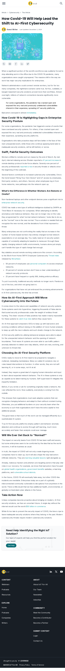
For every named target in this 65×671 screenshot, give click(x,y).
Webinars (5, 584)
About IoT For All (40, 584)
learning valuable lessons (35, 458)
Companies (6, 618)
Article (4, 12)
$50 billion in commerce (36, 506)
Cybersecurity (14, 12)
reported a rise (26, 167)
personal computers (38, 264)
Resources (6, 595)
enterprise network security (13, 203)
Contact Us (37, 641)
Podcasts (5, 589)
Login (35, 636)
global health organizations (15, 469)
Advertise (37, 600)
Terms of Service (37, 665)
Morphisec (16, 259)
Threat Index (54, 256)
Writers (4, 623)
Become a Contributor (42, 618)
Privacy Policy (24, 665)
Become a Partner (40, 623)
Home (4, 607)
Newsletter (37, 595)
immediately (31, 113)
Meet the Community (41, 613)
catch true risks (25, 319)
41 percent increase (51, 160)
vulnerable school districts (24, 472)
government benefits (35, 469)
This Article (26, 12)
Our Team (37, 589)
